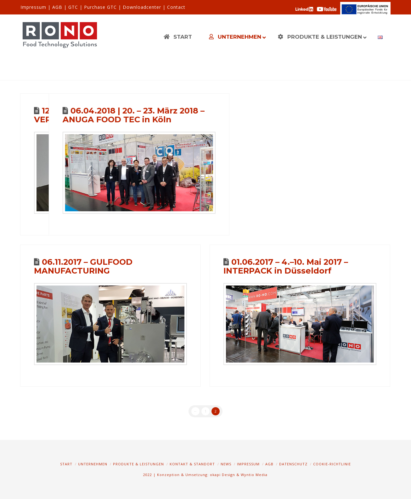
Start (66, 464)
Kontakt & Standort (192, 464)
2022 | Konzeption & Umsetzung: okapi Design (189, 474)
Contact (176, 7)
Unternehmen (92, 464)
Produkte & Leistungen (138, 464)
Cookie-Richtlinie (332, 464)
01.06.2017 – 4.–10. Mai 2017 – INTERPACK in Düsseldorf (285, 266)
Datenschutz (293, 464)
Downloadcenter (142, 7)
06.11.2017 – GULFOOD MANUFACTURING (83, 266)
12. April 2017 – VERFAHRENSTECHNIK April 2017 (102, 115)
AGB (57, 7)
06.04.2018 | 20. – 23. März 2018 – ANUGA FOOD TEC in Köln (209, 115)
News (226, 464)
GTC (73, 7)
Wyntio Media (254, 474)
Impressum (33, 7)
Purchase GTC (100, 7)
